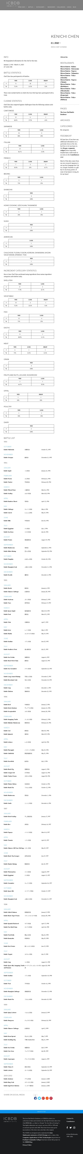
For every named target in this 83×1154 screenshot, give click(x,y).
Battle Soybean (8, 599)
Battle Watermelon (10, 872)
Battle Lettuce (8, 742)
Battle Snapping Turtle (11, 719)
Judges (69, 7)
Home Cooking (10, 205)
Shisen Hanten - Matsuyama (69, 69)
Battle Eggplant (8, 528)
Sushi (6, 221)
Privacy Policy (27, 1145)
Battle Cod (7, 731)
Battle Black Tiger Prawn (11, 916)
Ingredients (51, 7)
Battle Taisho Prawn (10, 776)
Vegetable (8, 296)
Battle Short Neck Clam (11, 661)
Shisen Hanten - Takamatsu (69, 73)
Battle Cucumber (9, 883)
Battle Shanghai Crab (10, 567)
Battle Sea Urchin (9, 657)
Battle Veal (7, 983)
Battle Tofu (7, 622)
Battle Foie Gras (9, 1051)
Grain (6, 359)
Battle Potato (8, 540)
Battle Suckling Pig (10, 1040)
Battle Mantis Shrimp (10, 864)
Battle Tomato (8, 840)
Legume (22, 375)
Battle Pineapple (9, 750)
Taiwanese (32, 205)
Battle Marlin (8, 633)
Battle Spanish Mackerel (11, 923)
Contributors (74, 155)
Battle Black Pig (9, 769)
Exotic (7, 328)
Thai (24, 255)
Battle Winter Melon (10, 784)
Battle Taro (7, 603)
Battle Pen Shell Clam (10, 927)
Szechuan (22, 205)
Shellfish (8, 280)
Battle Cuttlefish (9, 753)
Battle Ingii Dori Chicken (11, 1086)
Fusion (23, 253)
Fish (5, 312)
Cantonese (9, 111)
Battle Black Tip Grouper (11, 856)
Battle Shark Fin (9, 787)
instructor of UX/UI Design (39, 1135)
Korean (30, 253)
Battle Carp (7, 688)
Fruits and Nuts (11, 375)
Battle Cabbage (8, 509)
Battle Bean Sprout (10, 1036)
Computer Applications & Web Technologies (37, 1137)
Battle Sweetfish (9, 761)
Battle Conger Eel (9, 773)
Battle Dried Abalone (10, 708)
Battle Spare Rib (9, 891)
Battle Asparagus (9, 1059)
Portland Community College (32, 1140)
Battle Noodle (8, 575)
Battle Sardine (8, 641)
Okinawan (39, 253)
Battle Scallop (8, 493)
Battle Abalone (8, 1079)
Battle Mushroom (9, 548)
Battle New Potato (9, 946)
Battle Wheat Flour (10, 490)
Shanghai (8, 190)
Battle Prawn (8, 479)
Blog (74, 7)
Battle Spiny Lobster (10, 1012)
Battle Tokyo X (8, 1067)
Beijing (7, 174)
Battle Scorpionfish (10, 711)
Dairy (6, 422)
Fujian (17, 253)
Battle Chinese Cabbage (11, 591)
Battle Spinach (8, 734)
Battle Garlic (8, 803)
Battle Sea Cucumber (10, 669)
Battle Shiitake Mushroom (12, 723)
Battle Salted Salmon (10, 912)
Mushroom (32, 375)
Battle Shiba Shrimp (10, 551)
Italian (7, 142)
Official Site (64, 57)
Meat (6, 343)
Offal (6, 391)
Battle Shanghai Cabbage (11, 991)
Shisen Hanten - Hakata (68, 67)
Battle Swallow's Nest (10, 649)
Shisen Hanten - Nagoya (68, 71)
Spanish (18, 255)
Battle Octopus (8, 457)
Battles (30, 7)
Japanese (8, 126)
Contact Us (70, 1118)
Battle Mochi (8, 588)
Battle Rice (7, 824)
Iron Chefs (21, 7)
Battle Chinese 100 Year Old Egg (14, 848)
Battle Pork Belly (9, 935)
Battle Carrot (8, 513)
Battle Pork (7, 614)
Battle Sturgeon (9, 1020)
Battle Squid (7, 471)
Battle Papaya (8, 832)
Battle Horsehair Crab (10, 680)
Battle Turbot (8, 482)
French (7, 158)
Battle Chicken (8, 691)
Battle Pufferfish (9, 449)
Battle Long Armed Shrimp (12, 676)
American (8, 237)
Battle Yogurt (8, 954)
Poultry (8, 407)
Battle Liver (7, 630)
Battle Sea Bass (8, 532)
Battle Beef (7, 704)
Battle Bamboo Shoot (10, 501)
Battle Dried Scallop (10, 816)
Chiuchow (8, 253)
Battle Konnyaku (9, 938)
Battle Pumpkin (8, 559)
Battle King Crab (9, 1082)
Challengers (61, 7)
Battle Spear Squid (9, 611)
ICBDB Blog (28, 1142)
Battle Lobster (8, 1070)
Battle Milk (7, 521)
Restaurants (40, 7)
